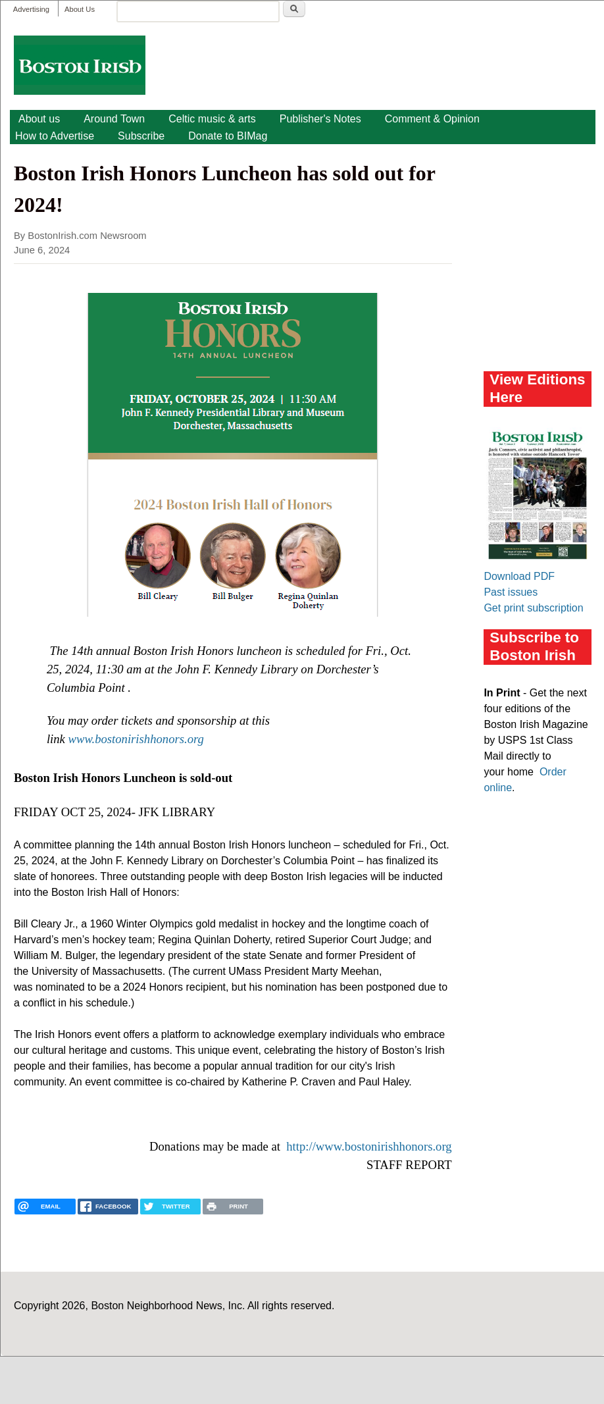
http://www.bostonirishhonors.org (368, 1146)
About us (39, 118)
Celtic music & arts (211, 118)
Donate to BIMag (227, 136)
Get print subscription (533, 607)
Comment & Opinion (432, 118)
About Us (79, 9)
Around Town (114, 118)
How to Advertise (54, 136)
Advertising (31, 9)
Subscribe (141, 136)
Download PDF (519, 576)
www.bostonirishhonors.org (136, 739)
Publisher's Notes (320, 118)
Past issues (511, 592)
